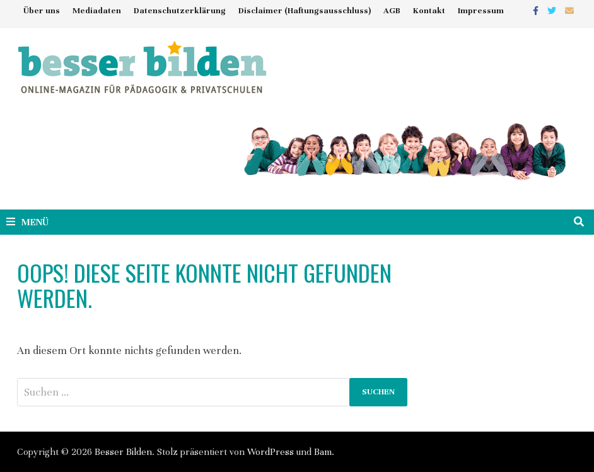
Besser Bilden (123, 451)
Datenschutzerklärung (180, 11)
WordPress (270, 451)
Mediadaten (97, 11)
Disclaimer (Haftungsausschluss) (304, 11)
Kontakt (429, 11)
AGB (391, 11)
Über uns (41, 11)
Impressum (481, 11)
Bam (323, 451)
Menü (27, 222)
